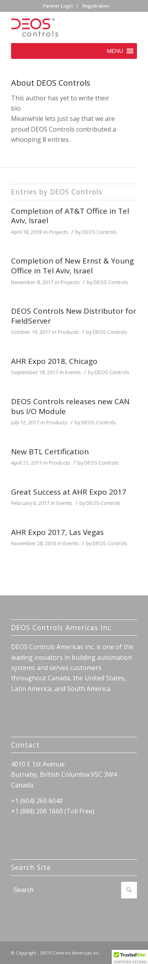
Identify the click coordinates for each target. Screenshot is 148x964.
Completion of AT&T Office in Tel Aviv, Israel (70, 216)
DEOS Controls (99, 231)
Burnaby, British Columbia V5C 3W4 (64, 774)
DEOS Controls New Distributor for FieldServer (73, 316)
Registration (95, 6)
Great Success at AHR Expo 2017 (68, 492)
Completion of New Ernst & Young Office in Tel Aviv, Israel (72, 266)
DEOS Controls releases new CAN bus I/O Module (70, 406)
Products (68, 331)
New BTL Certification (50, 451)
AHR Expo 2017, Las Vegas (57, 532)
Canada (22, 785)
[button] (115, 51)
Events (73, 372)
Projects (58, 231)
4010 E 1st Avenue (38, 764)
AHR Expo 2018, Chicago (54, 361)
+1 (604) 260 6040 (37, 800)
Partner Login (58, 6)
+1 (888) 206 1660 (37, 811)
